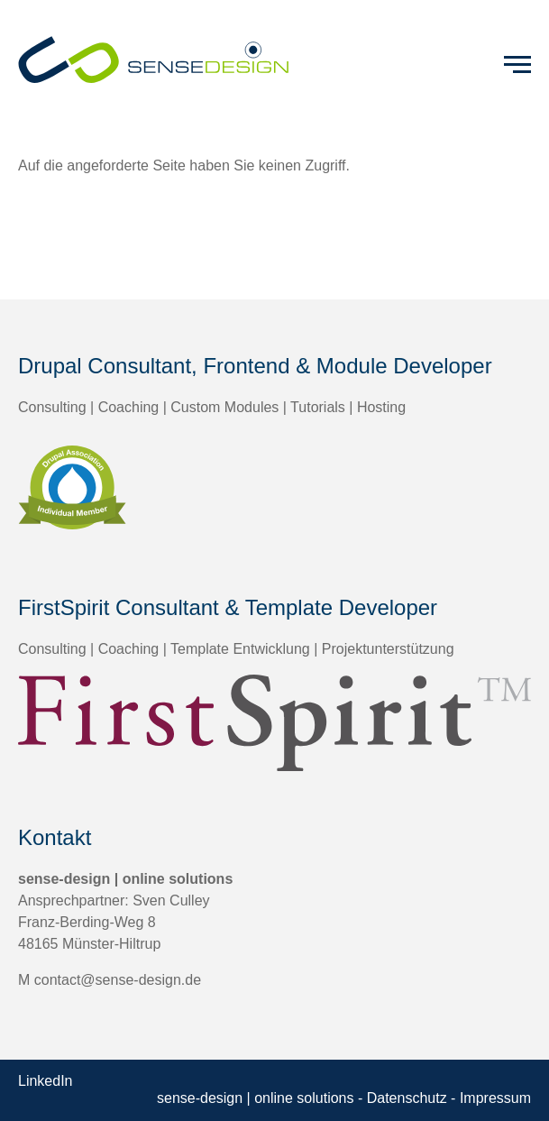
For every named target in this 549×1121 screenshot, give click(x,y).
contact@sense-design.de (117, 980)
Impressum (495, 1098)
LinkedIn (45, 1081)
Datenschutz (407, 1098)
